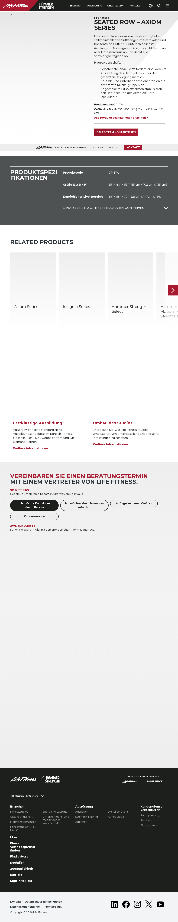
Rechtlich (17, 862)
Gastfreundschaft (21, 816)
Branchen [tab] (76, 5)
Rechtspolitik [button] (52, 906)
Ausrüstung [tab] (94, 5)
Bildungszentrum (151, 825)
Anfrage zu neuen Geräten (134, 503)
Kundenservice (34, 516)
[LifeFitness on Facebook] (126, 904)
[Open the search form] (159, 6)
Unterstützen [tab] (115, 5)
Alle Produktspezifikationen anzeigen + (121, 117)
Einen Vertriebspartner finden (22, 847)
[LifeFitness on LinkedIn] (114, 904)
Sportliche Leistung (55, 811)
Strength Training (86, 816)
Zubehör (81, 821)
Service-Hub (148, 820)
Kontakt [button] (15, 901)
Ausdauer (81, 811)
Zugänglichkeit (21, 868)
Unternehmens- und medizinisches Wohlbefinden (56, 820)
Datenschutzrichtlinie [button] (25, 906)
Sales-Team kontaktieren (116, 132)
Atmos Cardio (116, 816)
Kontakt (134, 5)
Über (13, 837)
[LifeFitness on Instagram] (137, 904)
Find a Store (19, 856)
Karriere (16, 875)
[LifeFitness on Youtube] (160, 904)
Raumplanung (149, 815)
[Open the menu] (167, 6)
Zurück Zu (18, 13)
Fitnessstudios (19, 811)
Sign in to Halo (21, 881)
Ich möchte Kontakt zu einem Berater (34, 505)
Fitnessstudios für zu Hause (23, 828)
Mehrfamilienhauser (23, 821)
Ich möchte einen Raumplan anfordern (84, 505)
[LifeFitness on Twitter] (149, 904)
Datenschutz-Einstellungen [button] (43, 901)
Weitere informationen (30, 448)
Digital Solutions (118, 811)
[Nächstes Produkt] (173, 290)
